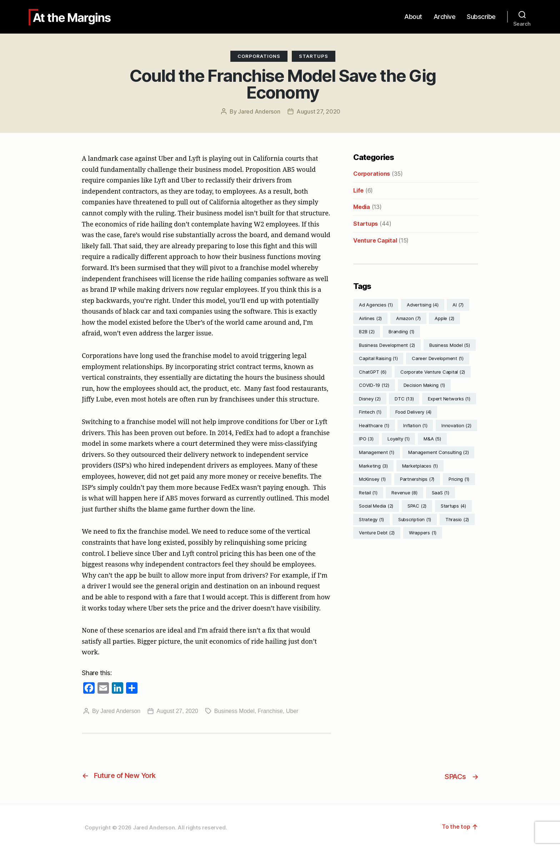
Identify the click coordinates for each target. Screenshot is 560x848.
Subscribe (481, 16)
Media (361, 206)
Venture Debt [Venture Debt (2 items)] (377, 532)
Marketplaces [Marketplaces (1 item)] (420, 466)
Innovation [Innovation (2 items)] (456, 425)
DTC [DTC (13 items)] (404, 398)
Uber (292, 711)
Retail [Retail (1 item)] (368, 492)
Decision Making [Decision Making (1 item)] (424, 385)
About (413, 16)
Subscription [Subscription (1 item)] (414, 519)
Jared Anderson (259, 111)
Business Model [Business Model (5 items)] (449, 345)
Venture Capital (375, 240)
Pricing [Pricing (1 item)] (459, 479)
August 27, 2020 (318, 111)
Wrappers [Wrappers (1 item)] (422, 532)
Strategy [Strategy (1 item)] (371, 519)
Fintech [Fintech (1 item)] (370, 412)
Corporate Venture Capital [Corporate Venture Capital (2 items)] (432, 372)
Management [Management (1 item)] (376, 452)
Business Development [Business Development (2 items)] (387, 345)
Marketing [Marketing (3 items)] (373, 466)
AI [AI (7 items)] (458, 305)
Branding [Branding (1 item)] (401, 331)
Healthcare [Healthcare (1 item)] (374, 425)
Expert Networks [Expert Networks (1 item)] (449, 398)
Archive (445, 16)
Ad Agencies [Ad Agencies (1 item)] (375, 305)
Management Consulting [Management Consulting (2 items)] (438, 452)
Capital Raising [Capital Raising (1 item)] (378, 358)
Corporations (259, 56)
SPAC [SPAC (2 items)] (417, 506)
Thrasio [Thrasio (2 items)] (457, 519)
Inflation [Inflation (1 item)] (415, 425)
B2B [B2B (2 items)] (366, 331)
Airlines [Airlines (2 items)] (370, 318)
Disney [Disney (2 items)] (370, 398)
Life (358, 190)
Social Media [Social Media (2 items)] (376, 506)
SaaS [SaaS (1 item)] (440, 492)
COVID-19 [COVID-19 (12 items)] (374, 385)
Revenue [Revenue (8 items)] (404, 492)
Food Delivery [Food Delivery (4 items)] (413, 412)
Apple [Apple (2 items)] (444, 318)
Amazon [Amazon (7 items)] (408, 318)
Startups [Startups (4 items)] (453, 506)
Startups (313, 56)
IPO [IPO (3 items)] (366, 439)
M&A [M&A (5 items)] (432, 439)
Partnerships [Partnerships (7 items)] (417, 479)
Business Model (234, 711)
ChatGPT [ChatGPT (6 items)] (372, 372)
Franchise (270, 711)
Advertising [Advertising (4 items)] (422, 305)
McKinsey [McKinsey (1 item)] (372, 479)
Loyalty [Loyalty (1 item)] (398, 439)
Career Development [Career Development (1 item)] (438, 358)
